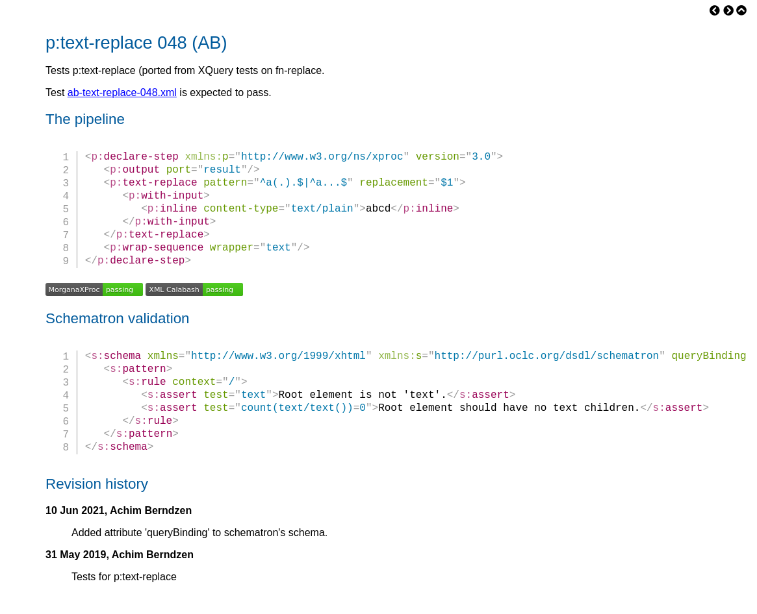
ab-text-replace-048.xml (122, 92)
